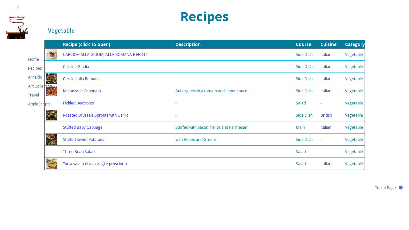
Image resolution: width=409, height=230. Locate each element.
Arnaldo (35, 77)
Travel (33, 94)
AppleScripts (39, 103)
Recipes (35, 68)
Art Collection (40, 85)
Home (33, 59)
